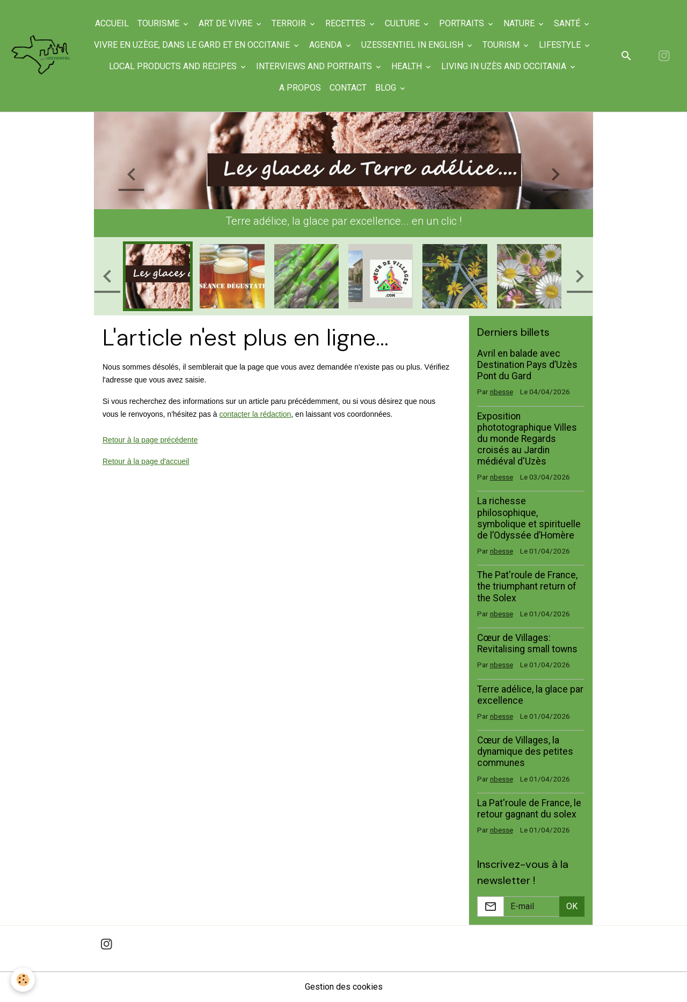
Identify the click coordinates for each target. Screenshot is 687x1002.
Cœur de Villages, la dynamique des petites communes (525, 751)
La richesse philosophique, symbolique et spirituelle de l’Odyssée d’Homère (529, 518)
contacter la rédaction (255, 414)
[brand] (41, 56)
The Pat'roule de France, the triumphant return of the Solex (527, 586)
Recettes (346, 23)
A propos (300, 88)
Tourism (502, 45)
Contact (348, 88)
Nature (520, 23)
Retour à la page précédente (150, 440)
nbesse (501, 391)
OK (572, 906)
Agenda (326, 45)
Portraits (462, 23)
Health (407, 66)
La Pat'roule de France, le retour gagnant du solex (529, 809)
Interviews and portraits (315, 66)
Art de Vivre (226, 23)
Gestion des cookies (344, 987)
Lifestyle (561, 45)
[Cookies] (23, 980)
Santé (568, 23)
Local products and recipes (174, 66)
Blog (386, 88)
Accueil (112, 23)
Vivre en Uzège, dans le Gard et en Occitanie (193, 45)
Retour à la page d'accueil (146, 461)
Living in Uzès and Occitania (504, 66)
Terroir (290, 23)
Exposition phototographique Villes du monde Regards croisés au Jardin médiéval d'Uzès (527, 439)
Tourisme (159, 23)
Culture (403, 23)
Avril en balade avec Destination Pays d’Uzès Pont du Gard (527, 364)
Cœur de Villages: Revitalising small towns (527, 643)
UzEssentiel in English (413, 45)
